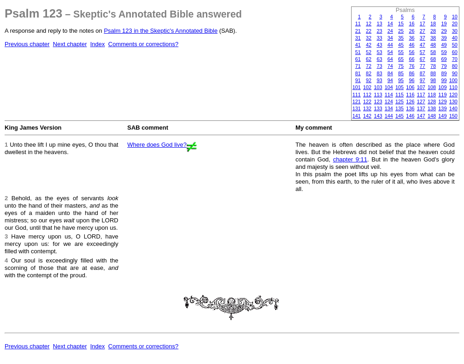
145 (399, 116)
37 (422, 38)
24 (390, 31)
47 (422, 45)
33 (379, 38)
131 (356, 108)
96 (411, 80)
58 (433, 52)
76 (411, 66)
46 (411, 45)
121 (356, 101)
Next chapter (70, 44)
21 (358, 31)
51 (358, 52)
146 (410, 116)
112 (367, 94)
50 (455, 45)
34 (390, 38)
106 (410, 87)
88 (433, 73)
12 (368, 23)
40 (455, 38)
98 (433, 80)
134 (389, 108)
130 (453, 101)
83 (379, 73)
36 (411, 38)
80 (455, 66)
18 (433, 23)
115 (399, 94)
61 (358, 59)
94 (390, 80)
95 (401, 80)
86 (411, 73)
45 (401, 45)
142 (367, 116)
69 (443, 59)
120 (453, 94)
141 (356, 116)
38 (433, 38)
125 (399, 101)
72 (368, 66)
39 (443, 38)
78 (433, 66)
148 (432, 116)
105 (399, 87)
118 (432, 94)
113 (378, 94)
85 (401, 73)
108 (432, 87)
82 (368, 73)
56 (411, 52)
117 (421, 94)
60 (455, 52)
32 (368, 38)
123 (378, 101)
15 (401, 23)
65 (401, 59)
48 (433, 45)
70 (455, 59)
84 (390, 73)
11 (358, 23)
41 (358, 45)
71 (358, 66)
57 (422, 52)
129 (442, 101)
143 (378, 116)
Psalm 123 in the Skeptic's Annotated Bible (160, 30)
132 (367, 108)
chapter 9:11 (350, 159)
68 (433, 59)
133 (378, 108)
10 (455, 16)
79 (443, 66)
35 (401, 38)
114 (389, 94)
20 (455, 23)
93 (379, 80)
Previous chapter (27, 44)
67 (422, 59)
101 (356, 87)
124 (389, 101)
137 (421, 108)
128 (432, 101)
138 (432, 108)
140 (453, 108)
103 (378, 87)
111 (356, 94)
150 (453, 116)
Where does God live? (157, 144)
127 (421, 101)
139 (442, 108)
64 (390, 59)
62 (368, 59)
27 (422, 31)
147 (421, 116)
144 (389, 116)
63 (379, 59)
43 (379, 45)
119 (442, 94)
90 (455, 73)
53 (379, 52)
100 (453, 80)
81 (358, 73)
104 (389, 87)
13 (379, 23)
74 (390, 66)
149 (442, 116)
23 (379, 31)
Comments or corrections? (143, 44)
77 (422, 66)
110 (453, 87)
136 (410, 108)
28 (433, 31)
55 (401, 52)
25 (401, 31)
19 (443, 23)
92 (368, 80)
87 (422, 73)
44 (390, 45)
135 (399, 108)
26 (411, 31)
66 (411, 59)
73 (379, 66)
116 (410, 94)
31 (358, 38)
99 (443, 80)
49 (443, 45)
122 (367, 101)
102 (367, 87)
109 (442, 87)
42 (368, 45)
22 (368, 31)
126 (410, 101)
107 (421, 87)
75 (401, 66)
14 (390, 23)
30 (455, 31)
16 (411, 23)
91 (358, 80)
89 (443, 73)
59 (443, 52)
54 (390, 52)
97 (422, 80)
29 (443, 31)
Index (97, 44)
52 (368, 52)
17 (422, 23)
